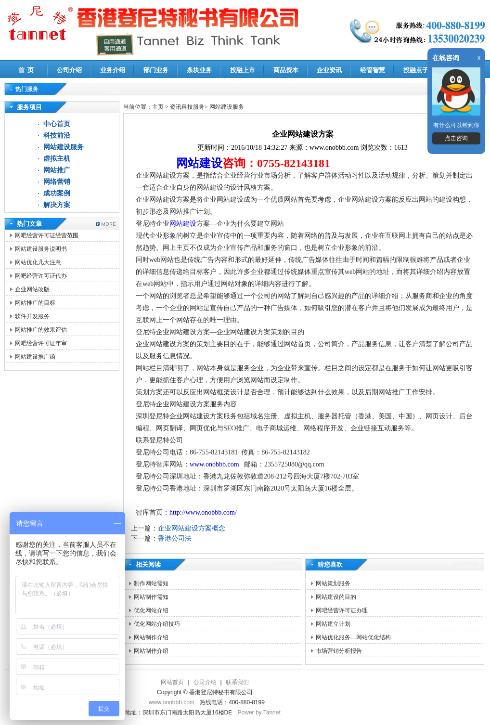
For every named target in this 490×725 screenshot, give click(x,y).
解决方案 (56, 204)
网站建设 (199, 163)
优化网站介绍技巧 (157, 624)
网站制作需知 (151, 597)
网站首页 (172, 682)
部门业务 (155, 70)
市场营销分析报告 (339, 650)
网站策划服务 (333, 583)
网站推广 (56, 170)
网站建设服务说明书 (41, 249)
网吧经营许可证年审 (41, 343)
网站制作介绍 (151, 637)
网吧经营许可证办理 (342, 610)
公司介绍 (69, 70)
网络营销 (56, 181)
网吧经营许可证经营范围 (46, 235)
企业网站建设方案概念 (191, 528)
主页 (158, 107)
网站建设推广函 (35, 356)
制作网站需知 (151, 583)
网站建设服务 (63, 147)
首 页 (26, 70)
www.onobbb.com (214, 464)
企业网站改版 (32, 289)
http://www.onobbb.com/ (203, 512)
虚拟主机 (56, 158)
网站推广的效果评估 (41, 329)
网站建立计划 (333, 624)
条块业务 (199, 70)
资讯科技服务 (187, 107)
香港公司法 (175, 538)
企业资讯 (329, 70)
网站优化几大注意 (38, 262)
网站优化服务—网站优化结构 (353, 637)
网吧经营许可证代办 (41, 275)
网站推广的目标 (35, 302)
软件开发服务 (32, 316)
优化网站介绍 (151, 610)
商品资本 (285, 70)
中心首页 (56, 124)
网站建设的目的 (336, 597)
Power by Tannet (259, 712)
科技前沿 (56, 135)
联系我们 (237, 682)
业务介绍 (112, 70)
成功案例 (56, 193)
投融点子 (415, 70)
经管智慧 (372, 70)
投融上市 (242, 70)
